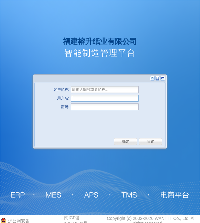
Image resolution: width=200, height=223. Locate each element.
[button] (125, 141)
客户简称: (61, 89)
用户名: (63, 98)
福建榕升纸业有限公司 (100, 41)
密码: (65, 107)
